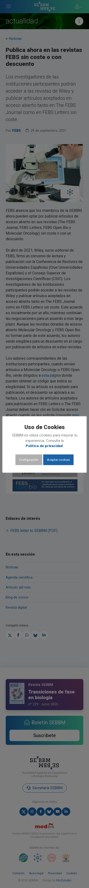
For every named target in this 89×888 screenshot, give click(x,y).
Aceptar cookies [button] (58, 460)
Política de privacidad (44, 446)
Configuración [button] (28, 460)
